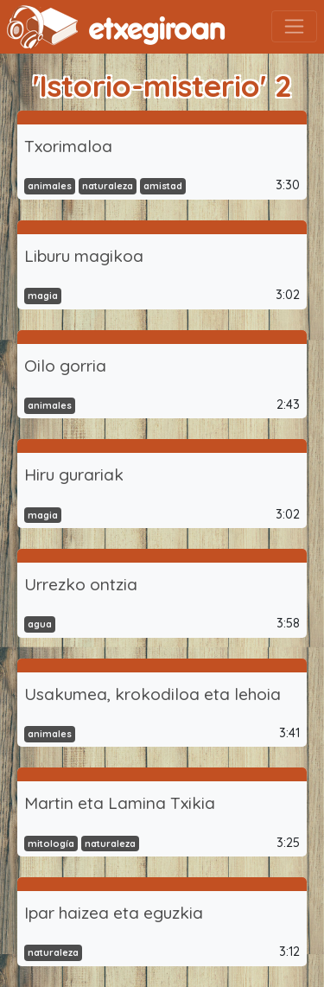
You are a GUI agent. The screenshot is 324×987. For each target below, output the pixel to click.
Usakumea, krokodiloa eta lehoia (152, 694)
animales (50, 186)
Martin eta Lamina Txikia (119, 803)
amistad (162, 186)
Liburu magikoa (83, 255)
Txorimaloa (68, 146)
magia (43, 296)
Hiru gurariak (74, 474)
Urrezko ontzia (80, 584)
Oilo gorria (65, 365)
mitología (51, 843)
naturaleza (107, 186)
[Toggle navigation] (294, 26)
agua (40, 624)
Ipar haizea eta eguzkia (113, 912)
